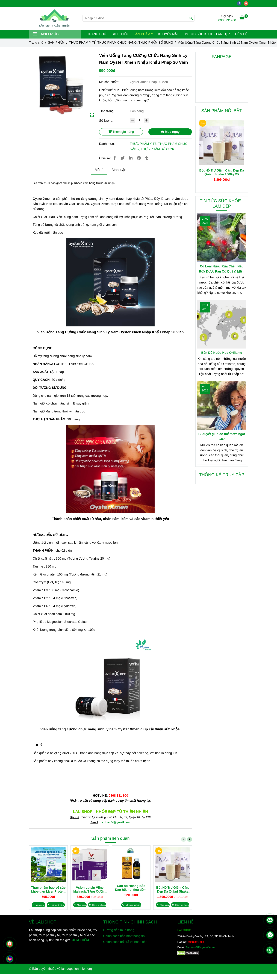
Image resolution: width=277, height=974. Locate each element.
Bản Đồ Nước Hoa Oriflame (221, 353)
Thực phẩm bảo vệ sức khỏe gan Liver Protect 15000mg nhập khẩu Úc (48, 889)
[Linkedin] (130, 158)
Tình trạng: (107, 111)
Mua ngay (170, 132)
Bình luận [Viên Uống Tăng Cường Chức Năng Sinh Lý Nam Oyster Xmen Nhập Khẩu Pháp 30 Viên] (118, 170)
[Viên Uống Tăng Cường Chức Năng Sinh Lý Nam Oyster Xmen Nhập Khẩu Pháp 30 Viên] (54, 18)
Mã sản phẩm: (109, 82)
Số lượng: (106, 120)
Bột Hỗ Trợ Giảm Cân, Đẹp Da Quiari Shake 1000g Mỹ (172, 889)
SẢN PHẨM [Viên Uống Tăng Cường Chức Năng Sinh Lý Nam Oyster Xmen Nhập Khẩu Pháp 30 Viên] (56, 42)
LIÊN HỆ (241, 34)
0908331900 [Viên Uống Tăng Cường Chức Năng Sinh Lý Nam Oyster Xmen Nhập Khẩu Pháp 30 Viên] (227, 20)
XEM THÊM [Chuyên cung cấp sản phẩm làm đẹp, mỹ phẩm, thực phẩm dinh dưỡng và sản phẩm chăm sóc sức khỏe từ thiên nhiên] (80, 940)
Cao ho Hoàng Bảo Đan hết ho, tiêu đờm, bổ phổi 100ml (131, 888)
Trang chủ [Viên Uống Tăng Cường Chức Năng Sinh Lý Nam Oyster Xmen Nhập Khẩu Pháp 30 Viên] (36, 42)
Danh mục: (107, 144)
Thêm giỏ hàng (121, 132)
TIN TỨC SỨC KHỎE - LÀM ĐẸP (206, 34)
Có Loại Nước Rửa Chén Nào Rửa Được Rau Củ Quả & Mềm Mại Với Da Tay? (221, 269)
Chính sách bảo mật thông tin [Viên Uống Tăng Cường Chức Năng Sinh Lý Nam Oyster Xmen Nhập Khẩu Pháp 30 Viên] (124, 936)
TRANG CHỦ (96, 34)
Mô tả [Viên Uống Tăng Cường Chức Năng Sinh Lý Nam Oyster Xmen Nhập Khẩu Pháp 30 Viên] (99, 170)
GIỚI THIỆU (119, 34)
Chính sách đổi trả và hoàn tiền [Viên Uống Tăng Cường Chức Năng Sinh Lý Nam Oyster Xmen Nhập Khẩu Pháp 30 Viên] (125, 942)
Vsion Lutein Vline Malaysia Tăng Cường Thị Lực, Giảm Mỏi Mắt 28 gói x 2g (90, 889)
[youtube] (247, 3)
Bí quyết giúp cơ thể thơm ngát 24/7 (221, 436)
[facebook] (240, 3)
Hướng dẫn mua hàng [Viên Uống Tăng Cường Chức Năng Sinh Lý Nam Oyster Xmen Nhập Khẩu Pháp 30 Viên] (118, 930)
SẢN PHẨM (143, 34)
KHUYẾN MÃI (168, 34)
